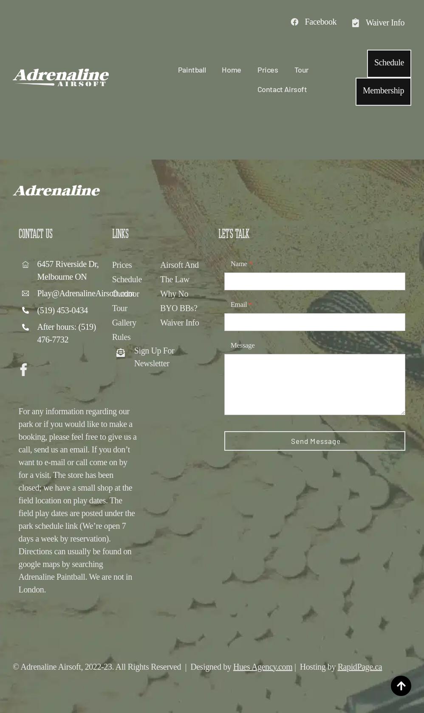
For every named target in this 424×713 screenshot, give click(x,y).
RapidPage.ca (360, 666)
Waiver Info (179, 322)
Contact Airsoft (282, 89)
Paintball (192, 69)
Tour (301, 69)
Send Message (316, 441)
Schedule (389, 62)
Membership (383, 90)
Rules (121, 337)
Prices (267, 69)
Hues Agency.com (262, 666)
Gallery (124, 322)
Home (231, 69)
